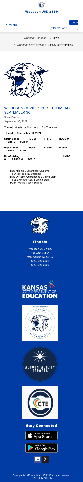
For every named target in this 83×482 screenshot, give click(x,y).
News (56, 38)
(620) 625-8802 (40, 260)
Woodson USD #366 (35, 38)
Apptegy (48, 478)
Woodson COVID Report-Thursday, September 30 (45, 45)
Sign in (75, 22)
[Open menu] (11, 25)
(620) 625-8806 (40, 264)
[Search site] (76, 28)
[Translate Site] (61, 28)
